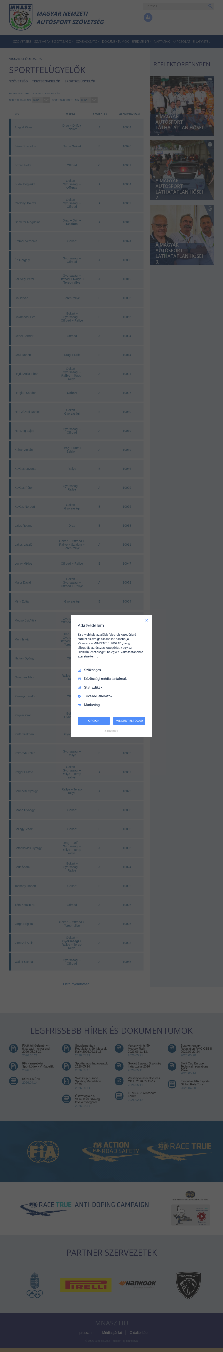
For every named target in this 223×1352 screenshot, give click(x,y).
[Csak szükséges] (146, 620)
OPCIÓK (93, 720)
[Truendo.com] (111, 731)
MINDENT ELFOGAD (129, 720)
